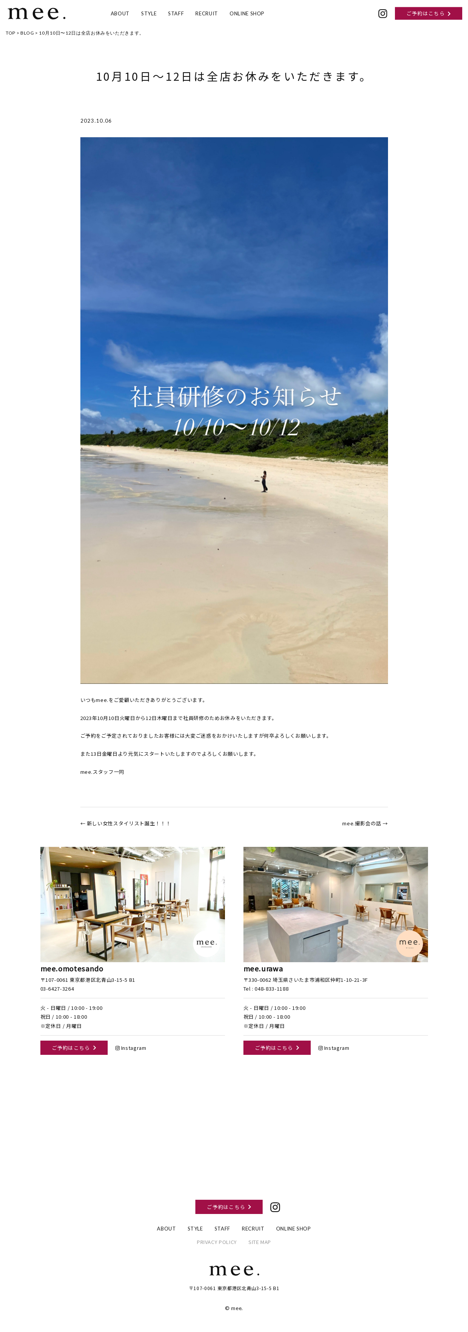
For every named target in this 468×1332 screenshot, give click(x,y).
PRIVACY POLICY (217, 1242)
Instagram (131, 1047)
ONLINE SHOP (247, 13)
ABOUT (120, 13)
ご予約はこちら (428, 13)
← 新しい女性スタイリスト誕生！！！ (125, 823)
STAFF (176, 13)
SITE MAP (259, 1242)
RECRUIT (206, 13)
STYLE (149, 13)
